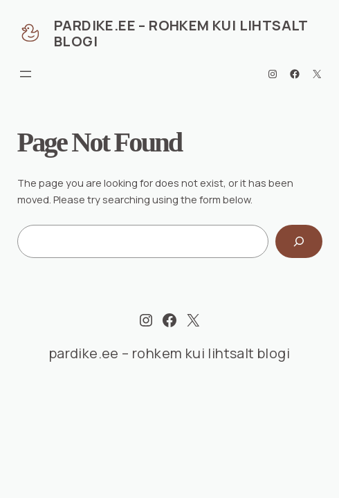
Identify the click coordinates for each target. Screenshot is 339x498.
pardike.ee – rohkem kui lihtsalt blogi (181, 33)
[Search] (298, 241)
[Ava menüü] (25, 74)
